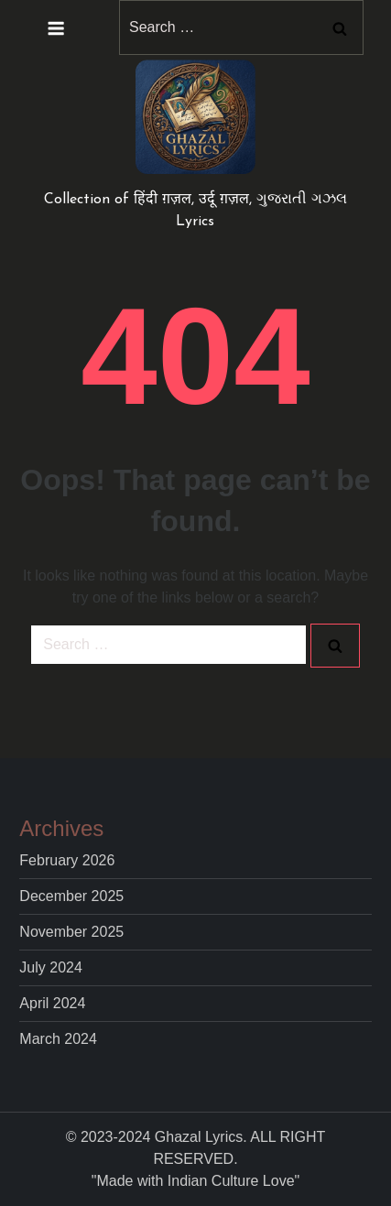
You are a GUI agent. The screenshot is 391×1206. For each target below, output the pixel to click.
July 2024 (50, 967)
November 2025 (71, 932)
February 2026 (66, 860)
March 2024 (58, 1039)
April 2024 (52, 1003)
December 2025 (71, 896)
